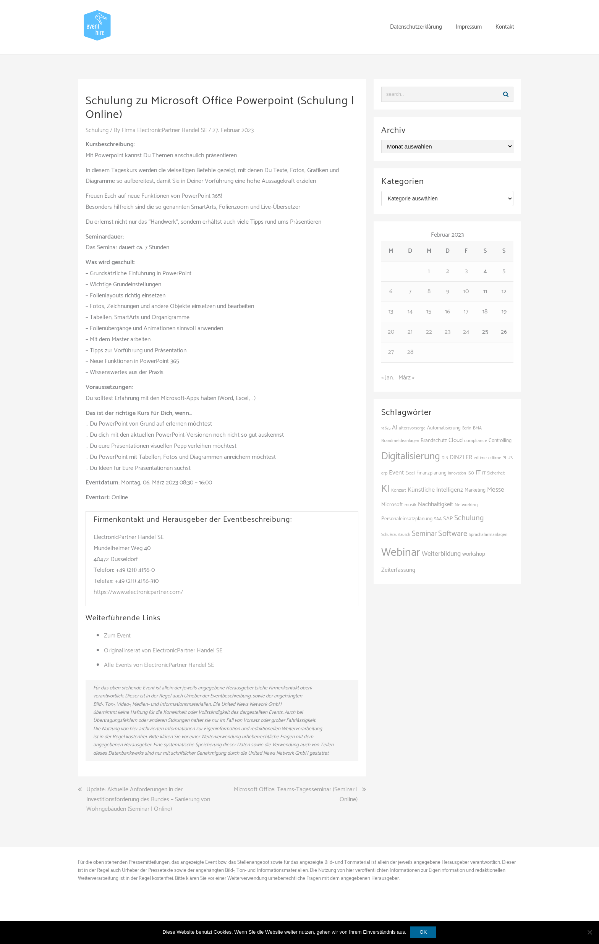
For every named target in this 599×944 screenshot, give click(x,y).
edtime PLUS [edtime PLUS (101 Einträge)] (500, 458)
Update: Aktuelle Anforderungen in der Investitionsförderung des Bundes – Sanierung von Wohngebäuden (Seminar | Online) (148, 799)
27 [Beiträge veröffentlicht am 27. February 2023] (391, 352)
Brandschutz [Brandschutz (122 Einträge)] (434, 440)
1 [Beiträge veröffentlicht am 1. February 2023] (429, 271)
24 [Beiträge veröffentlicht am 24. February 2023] (466, 332)
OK (423, 932)
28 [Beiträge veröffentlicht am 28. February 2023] (410, 352)
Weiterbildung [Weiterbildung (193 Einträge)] (441, 554)
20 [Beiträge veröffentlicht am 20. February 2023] (391, 332)
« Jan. (387, 378)
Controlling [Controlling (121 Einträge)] (500, 440)
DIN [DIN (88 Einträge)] (445, 458)
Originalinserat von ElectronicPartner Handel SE (163, 650)
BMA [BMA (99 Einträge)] (477, 428)
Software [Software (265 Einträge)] (452, 533)
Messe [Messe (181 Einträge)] (495, 489)
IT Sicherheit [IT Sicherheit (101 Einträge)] (493, 473)
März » (406, 378)
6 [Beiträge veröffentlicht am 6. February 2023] (390, 291)
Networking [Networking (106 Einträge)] (466, 505)
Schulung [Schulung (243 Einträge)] (469, 518)
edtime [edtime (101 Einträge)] (480, 458)
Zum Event (117, 635)
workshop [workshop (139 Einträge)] (473, 554)
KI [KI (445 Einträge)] (385, 489)
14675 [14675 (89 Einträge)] (385, 428)
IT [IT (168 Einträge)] (478, 473)
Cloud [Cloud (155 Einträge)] (455, 440)
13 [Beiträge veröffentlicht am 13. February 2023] (391, 312)
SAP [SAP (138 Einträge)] (448, 518)
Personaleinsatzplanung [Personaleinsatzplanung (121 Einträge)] (406, 519)
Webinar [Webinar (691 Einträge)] (400, 553)
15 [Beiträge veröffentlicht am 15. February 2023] (428, 312)
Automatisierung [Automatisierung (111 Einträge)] (444, 428)
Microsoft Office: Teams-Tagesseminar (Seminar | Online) (296, 794)
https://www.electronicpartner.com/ (138, 592)
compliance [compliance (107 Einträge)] (475, 441)
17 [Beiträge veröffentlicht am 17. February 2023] (466, 312)
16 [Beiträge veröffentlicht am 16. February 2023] (447, 312)
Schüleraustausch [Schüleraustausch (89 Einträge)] (395, 534)
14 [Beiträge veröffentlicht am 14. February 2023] (410, 312)
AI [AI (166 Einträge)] (394, 428)
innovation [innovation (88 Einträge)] (457, 473)
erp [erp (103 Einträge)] (384, 473)
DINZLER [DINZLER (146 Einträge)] (461, 457)
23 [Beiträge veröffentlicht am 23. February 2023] (447, 332)
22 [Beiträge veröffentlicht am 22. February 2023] (429, 332)
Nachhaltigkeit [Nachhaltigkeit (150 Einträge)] (435, 504)
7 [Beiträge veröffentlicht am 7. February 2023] (410, 291)
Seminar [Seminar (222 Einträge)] (424, 534)
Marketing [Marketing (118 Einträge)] (475, 490)
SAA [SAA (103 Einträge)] (438, 519)
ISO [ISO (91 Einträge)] (471, 473)
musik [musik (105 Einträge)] (410, 505)
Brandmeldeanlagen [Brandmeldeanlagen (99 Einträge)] (400, 440)
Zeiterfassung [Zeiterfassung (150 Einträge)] (398, 570)
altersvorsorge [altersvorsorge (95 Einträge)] (412, 428)
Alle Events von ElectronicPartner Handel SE (159, 665)
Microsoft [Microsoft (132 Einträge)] (392, 504)
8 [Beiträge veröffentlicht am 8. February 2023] (429, 291)
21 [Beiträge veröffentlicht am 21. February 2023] (410, 332)
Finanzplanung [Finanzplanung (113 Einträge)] (431, 473)
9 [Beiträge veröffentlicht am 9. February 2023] (447, 291)
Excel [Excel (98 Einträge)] (410, 473)
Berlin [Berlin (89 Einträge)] (466, 428)
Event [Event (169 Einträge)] (396, 473)
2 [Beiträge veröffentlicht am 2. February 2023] (447, 271)
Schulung (97, 130)
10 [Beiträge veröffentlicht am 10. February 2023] (466, 291)
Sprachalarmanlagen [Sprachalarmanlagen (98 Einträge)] (488, 534)
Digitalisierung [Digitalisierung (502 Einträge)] (410, 456)
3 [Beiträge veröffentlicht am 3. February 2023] (466, 271)
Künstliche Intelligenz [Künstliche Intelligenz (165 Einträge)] (435, 490)
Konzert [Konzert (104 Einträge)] (398, 490)
